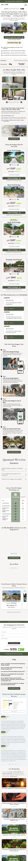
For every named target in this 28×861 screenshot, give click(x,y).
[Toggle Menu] (26, 5)
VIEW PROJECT (11, 607)
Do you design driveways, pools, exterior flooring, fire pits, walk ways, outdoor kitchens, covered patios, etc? (12, 679)
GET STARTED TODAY (14, 557)
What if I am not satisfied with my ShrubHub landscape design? (12, 675)
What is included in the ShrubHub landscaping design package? (13, 664)
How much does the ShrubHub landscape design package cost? (11, 668)
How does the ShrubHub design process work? (13, 671)
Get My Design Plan (14, 138)
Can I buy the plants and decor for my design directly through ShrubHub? (12, 684)
